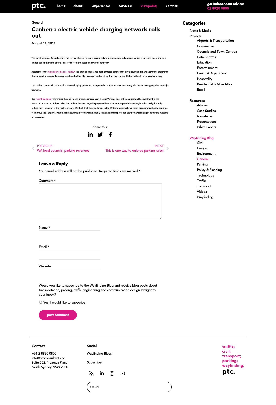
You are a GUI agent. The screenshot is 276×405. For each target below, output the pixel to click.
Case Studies (206, 111)
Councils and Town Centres (217, 52)
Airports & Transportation (215, 41)
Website (45, 266)
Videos (202, 192)
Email (44, 247)
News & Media (200, 31)
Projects (195, 36)
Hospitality (204, 79)
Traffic (201, 181)
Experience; (102, 6)
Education (204, 62)
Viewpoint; (150, 6)
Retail (201, 90)
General (202, 159)
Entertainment (207, 68)
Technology (205, 175)
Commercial (205, 46)
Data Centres (206, 57)
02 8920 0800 (218, 8)
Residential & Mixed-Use (214, 84)
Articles (202, 105)
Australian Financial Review (61, 71)
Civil (200, 143)
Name (44, 228)
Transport (204, 186)
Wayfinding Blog (202, 138)
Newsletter (205, 116)
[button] (90, 134)
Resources (197, 101)
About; (79, 6)
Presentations (206, 122)
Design (202, 148)
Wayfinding (205, 197)
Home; (61, 6)
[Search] (162, 387)
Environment (206, 154)
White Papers (206, 127)
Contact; (172, 6)
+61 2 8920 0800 (44, 354)
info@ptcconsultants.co (48, 358)
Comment (47, 181)
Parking (202, 164)
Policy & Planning (209, 170)
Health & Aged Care (211, 73)
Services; (126, 6)
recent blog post (43, 99)
